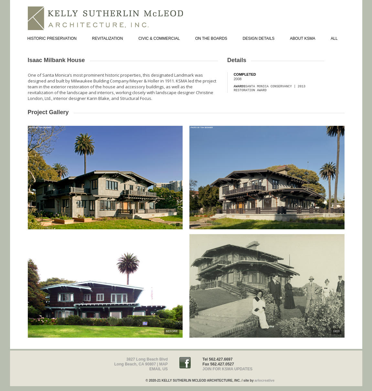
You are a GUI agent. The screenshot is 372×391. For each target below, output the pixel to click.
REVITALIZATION (107, 38)
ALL (334, 38)
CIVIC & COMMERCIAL (159, 38)
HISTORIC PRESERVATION (52, 38)
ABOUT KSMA (302, 38)
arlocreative (265, 380)
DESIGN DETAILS (258, 38)
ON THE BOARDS (211, 38)
